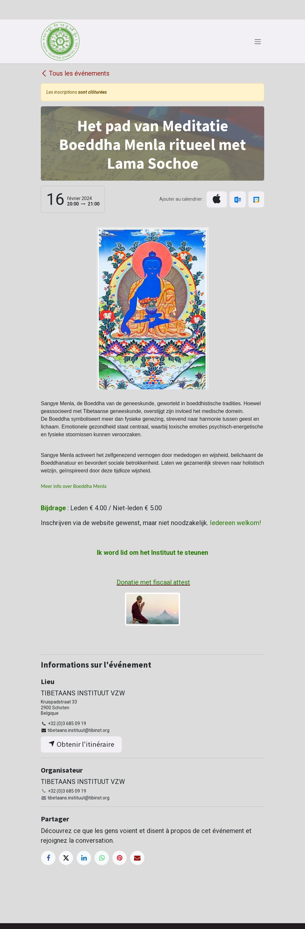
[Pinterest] (119, 857)
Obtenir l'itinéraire (81, 744)
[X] (66, 857)
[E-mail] (137, 857)
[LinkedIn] (83, 857)
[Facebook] (48, 857)
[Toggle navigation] (257, 41)
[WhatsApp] (101, 857)
